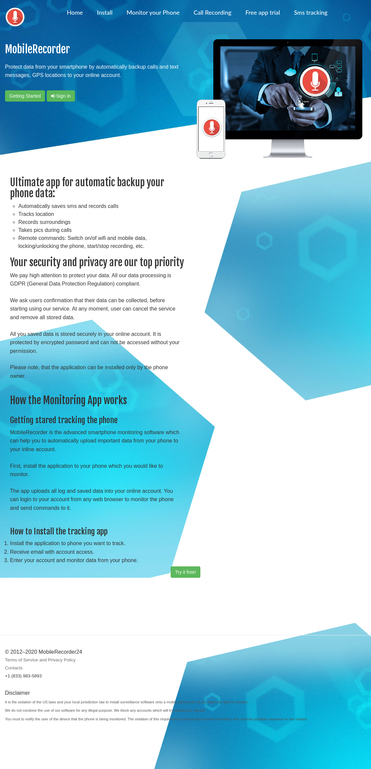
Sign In (61, 96)
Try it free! (185, 572)
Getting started (25, 96)
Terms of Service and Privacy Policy (40, 659)
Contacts (14, 667)
